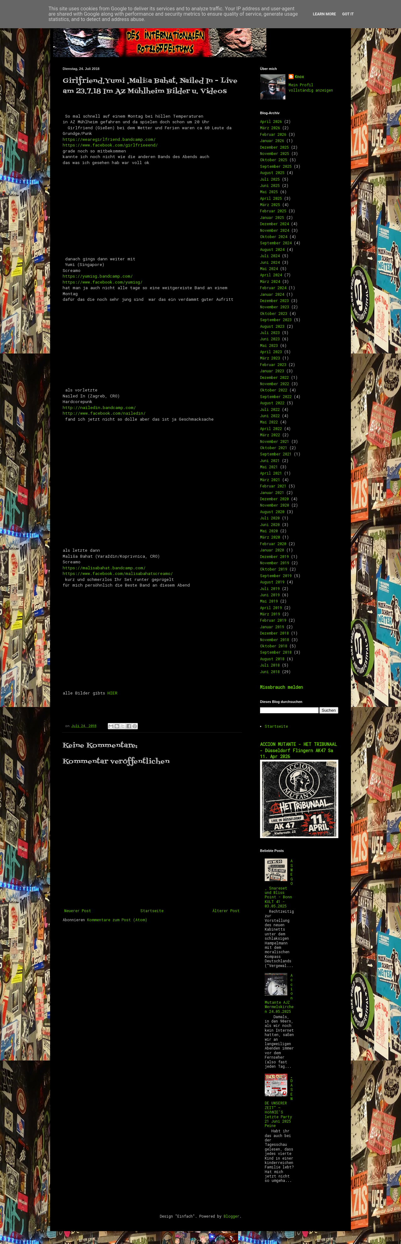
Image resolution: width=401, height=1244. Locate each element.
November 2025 (274, 153)
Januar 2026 (272, 140)
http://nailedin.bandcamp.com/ (99, 407)
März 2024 (270, 281)
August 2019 (272, 581)
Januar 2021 (272, 492)
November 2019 (274, 562)
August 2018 (272, 658)
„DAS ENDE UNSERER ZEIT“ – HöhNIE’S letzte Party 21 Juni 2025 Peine (279, 1100)
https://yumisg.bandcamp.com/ (98, 276)
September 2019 (276, 575)
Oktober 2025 (273, 159)
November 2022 (274, 383)
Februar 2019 (273, 620)
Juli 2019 (270, 588)
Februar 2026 (273, 134)
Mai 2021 (269, 466)
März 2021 (270, 479)
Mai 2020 (269, 530)
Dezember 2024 (274, 223)
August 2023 (272, 326)
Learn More (324, 14)
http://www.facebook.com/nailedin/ (104, 413)
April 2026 (271, 121)
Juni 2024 (270, 262)
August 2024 (272, 249)
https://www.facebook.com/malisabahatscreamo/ (118, 573)
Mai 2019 (269, 600)
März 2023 (270, 357)
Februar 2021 (273, 485)
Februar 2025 (273, 210)
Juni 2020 (270, 524)
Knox (299, 76)
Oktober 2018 (273, 645)
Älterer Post (226, 910)
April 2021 (271, 473)
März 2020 (270, 537)
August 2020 (272, 511)
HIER (112, 693)
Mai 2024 (269, 268)
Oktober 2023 (273, 313)
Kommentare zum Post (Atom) (117, 919)
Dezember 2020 (274, 498)
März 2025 (270, 204)
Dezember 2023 (274, 300)
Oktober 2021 (273, 447)
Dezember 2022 (274, 377)
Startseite (152, 910)
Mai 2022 (269, 421)
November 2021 (274, 441)
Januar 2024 (272, 294)
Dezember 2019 (274, 556)
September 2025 (276, 166)
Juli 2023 (270, 332)
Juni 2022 (270, 415)
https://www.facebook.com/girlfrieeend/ (110, 145)
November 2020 (274, 505)
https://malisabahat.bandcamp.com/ (104, 568)
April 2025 (271, 198)
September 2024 (276, 242)
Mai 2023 (269, 345)
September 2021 (276, 453)
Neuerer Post (77, 910)
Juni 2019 (270, 594)
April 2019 (271, 607)
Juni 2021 (270, 460)
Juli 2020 (270, 517)
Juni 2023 (270, 338)
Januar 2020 (272, 549)
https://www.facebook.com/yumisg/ (103, 282)
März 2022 (270, 434)
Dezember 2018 (274, 632)
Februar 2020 (273, 543)
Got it (348, 14)
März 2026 (270, 127)
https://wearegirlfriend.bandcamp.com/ (109, 139)
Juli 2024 (270, 255)
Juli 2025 (270, 179)
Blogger (231, 1216)
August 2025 (272, 172)
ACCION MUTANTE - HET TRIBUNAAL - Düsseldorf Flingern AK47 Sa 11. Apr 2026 (298, 750)
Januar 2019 (272, 626)
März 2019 (270, 613)
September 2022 (276, 396)
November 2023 (274, 306)
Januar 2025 (272, 217)
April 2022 (271, 428)
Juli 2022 (270, 409)
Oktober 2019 (273, 568)
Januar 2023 (272, 370)
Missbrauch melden (281, 687)
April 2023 (271, 351)
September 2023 (276, 319)
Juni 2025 (270, 185)
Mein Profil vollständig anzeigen (311, 87)
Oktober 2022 (273, 389)
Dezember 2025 (274, 147)
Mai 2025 (269, 191)
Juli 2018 (270, 664)
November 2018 (274, 639)
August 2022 (272, 402)
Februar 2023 (273, 364)
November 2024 (274, 230)
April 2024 (271, 274)
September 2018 (276, 652)
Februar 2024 (273, 287)
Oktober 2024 (273, 236)
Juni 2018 (270, 671)
